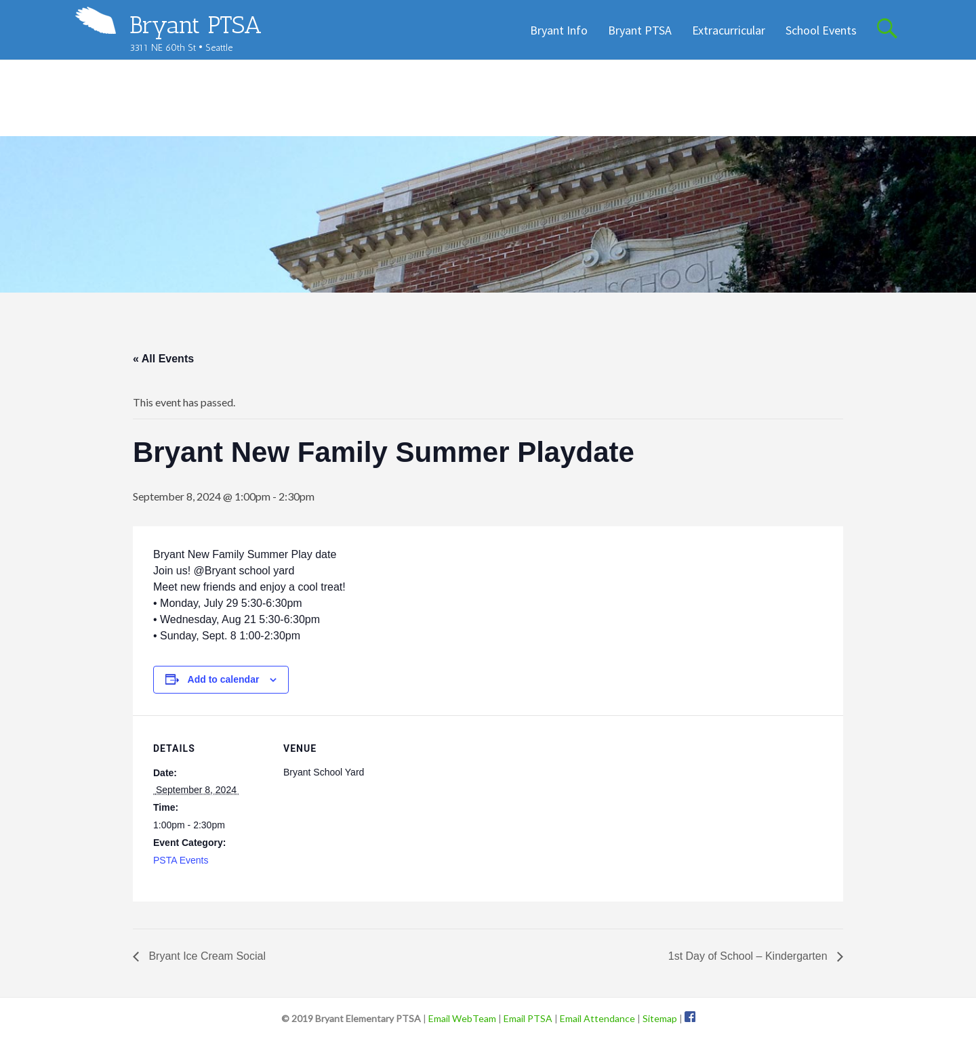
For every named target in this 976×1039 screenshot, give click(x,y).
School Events (821, 30)
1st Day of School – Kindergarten (749, 956)
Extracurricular (728, 30)
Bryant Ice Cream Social (206, 956)
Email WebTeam (462, 1018)
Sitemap (660, 1018)
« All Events (163, 358)
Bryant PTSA (195, 24)
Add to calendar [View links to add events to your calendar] (224, 679)
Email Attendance (597, 1018)
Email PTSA (528, 1018)
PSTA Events (180, 860)
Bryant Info (559, 30)
